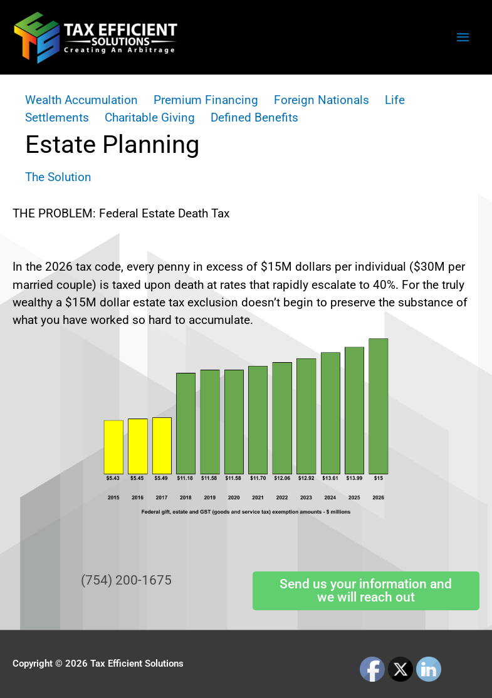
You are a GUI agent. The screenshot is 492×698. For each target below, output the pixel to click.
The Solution (58, 177)
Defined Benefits (254, 117)
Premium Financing (206, 100)
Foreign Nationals (321, 100)
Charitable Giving (150, 117)
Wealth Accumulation (81, 100)
